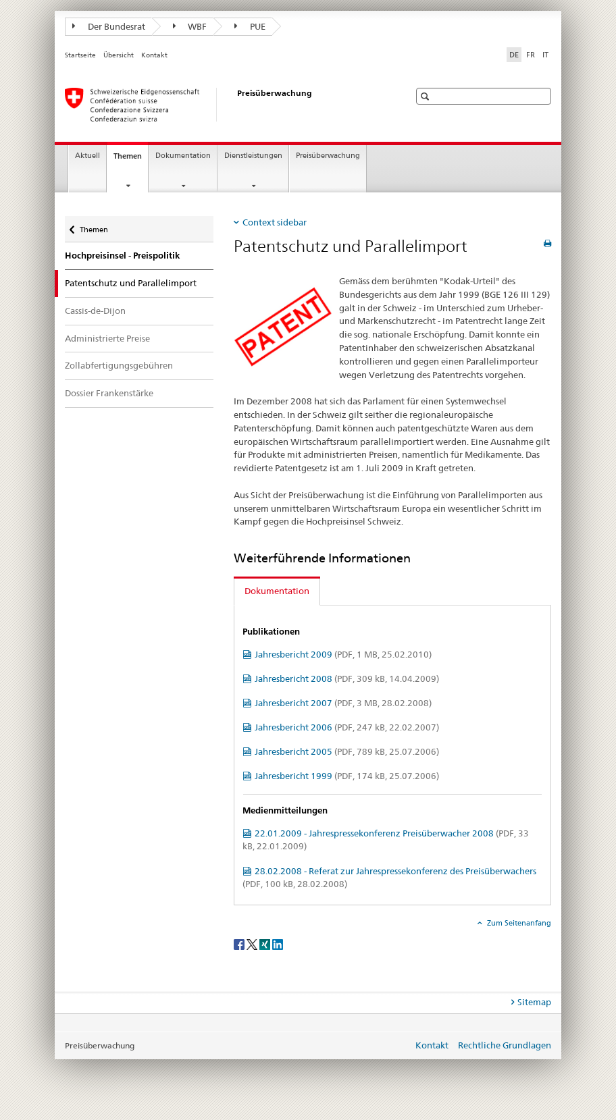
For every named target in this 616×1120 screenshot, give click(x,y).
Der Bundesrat (108, 26)
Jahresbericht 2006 (347, 727)
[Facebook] (240, 943)
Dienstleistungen (253, 155)
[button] (426, 96)
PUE (249, 26)
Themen (130, 160)
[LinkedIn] (277, 943)
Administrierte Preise (107, 338)
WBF (190, 26)
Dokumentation (183, 155)
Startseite (80, 55)
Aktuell (87, 155)
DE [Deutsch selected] (514, 54)
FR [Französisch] (530, 54)
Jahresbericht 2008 (347, 678)
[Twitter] (253, 943)
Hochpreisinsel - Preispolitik (122, 255)
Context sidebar (274, 222)
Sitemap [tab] (534, 1001)
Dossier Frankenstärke (109, 393)
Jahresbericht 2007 (343, 702)
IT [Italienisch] (545, 54)
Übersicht (118, 55)
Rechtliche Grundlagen (504, 1045)
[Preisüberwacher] (223, 105)
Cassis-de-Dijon (95, 310)
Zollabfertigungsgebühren (119, 365)
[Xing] (265, 943)
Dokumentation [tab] (277, 590)
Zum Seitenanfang (518, 923)
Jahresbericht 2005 (347, 751)
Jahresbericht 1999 (347, 775)
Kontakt (154, 55)
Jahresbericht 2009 (343, 654)
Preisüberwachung (328, 155)
